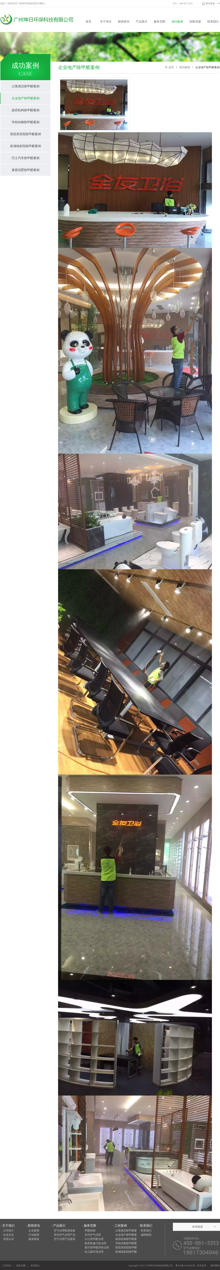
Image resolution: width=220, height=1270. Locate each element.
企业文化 (8, 1234)
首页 (88, 21)
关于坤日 (106, 21)
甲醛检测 (90, 1230)
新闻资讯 (123, 21)
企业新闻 (33, 1230)
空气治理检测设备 (64, 1230)
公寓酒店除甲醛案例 (25, 86)
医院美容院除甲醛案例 (25, 134)
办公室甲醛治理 (94, 1239)
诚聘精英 (146, 1234)
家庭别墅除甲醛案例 (25, 170)
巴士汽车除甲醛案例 (25, 158)
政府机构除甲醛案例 (25, 110)
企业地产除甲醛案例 (25, 98)
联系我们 (213, 21)
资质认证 (8, 1239)
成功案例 (177, 21)
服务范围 (159, 21)
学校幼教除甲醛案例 (25, 122)
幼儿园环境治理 (94, 1251)
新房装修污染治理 (95, 1243)
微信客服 (208, 3)
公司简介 (8, 1230)
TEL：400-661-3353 (182, 3)
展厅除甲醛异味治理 (97, 1247)
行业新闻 (33, 1234)
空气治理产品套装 (64, 1239)
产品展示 (141, 21)
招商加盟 (195, 21)
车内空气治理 (93, 1234)
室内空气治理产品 (64, 1234)
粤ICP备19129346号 (185, 1265)
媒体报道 (33, 1239)
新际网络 (215, 1265)
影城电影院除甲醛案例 (25, 146)
